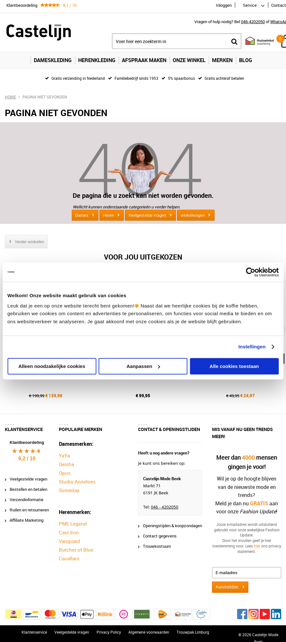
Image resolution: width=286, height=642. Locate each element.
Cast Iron (69, 532)
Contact (278, 5)
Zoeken (234, 41)
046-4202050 (253, 21)
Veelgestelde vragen (147, 215)
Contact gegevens (160, 536)
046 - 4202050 (164, 507)
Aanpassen (143, 366)
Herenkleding (96, 60)
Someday (69, 490)
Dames (81, 215)
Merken (222, 60)
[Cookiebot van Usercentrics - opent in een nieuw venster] (250, 272)
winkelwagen (192, 215)
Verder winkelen (29, 241)
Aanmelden (227, 587)
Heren (108, 215)
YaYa (64, 455)
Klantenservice (34, 632)
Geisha (66, 464)
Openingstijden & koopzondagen (172, 525)
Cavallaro (69, 558)
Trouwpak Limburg (193, 632)
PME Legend (73, 523)
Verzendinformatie (26, 499)
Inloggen (224, 5)
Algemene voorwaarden (148, 632)
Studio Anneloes (77, 481)
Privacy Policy (109, 632)
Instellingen (252, 346)
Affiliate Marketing (26, 520)
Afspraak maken (144, 60)
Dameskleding (53, 60)
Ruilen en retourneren (29, 510)
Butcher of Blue (76, 549)
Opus (64, 473)
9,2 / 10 (26, 458)
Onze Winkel (189, 60)
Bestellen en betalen (28, 489)
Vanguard (69, 541)
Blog (245, 60)
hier (257, 545)
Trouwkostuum (157, 546)
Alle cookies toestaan (234, 366)
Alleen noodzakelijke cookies (51, 366)
